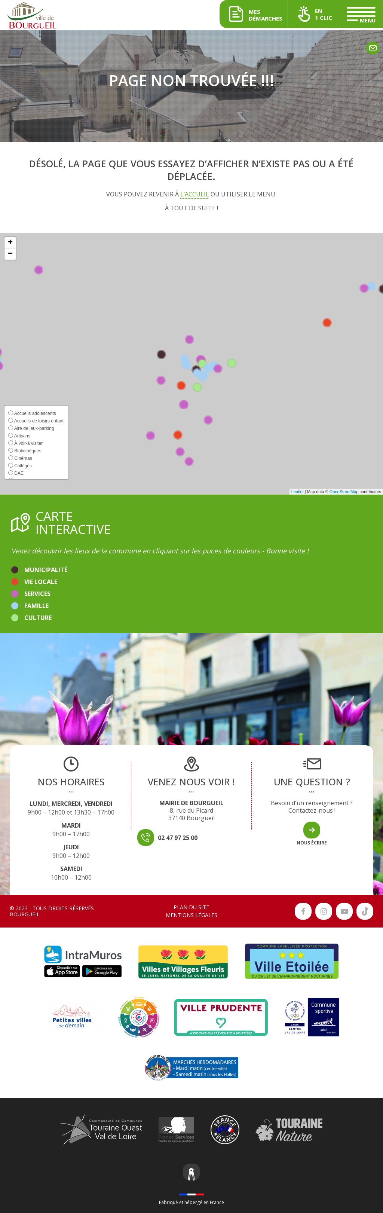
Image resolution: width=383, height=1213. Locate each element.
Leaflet (297, 491)
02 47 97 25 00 (177, 838)
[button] (10, 242)
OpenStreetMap (344, 491)
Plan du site (191, 907)
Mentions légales (191, 915)
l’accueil (194, 194)
